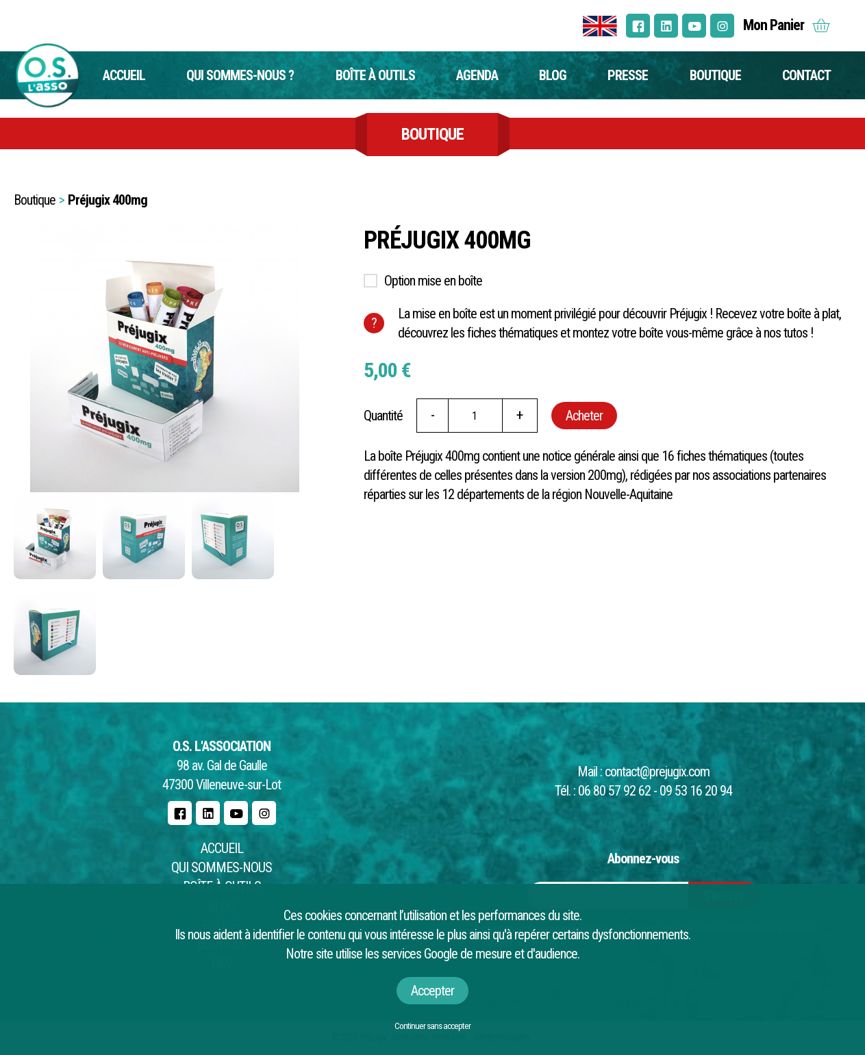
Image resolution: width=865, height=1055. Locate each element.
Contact (806, 75)
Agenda (477, 75)
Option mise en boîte (433, 280)
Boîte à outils (375, 75)
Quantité (383, 415)
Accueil (124, 75)
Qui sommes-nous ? (240, 75)
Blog (552, 75)
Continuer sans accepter (432, 1026)
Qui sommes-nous (221, 867)
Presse (627, 75)
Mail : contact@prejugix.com (643, 771)
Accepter (432, 990)
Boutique (715, 75)
